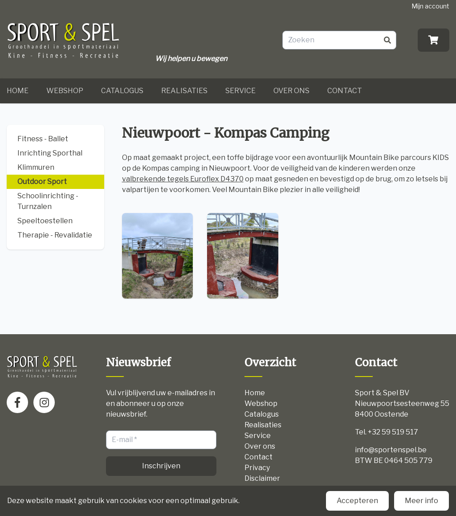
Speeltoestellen (45, 221)
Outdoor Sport (42, 181)
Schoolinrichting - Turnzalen (47, 201)
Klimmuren (35, 167)
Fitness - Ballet (42, 139)
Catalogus (122, 90)
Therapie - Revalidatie (54, 235)
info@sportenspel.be (391, 450)
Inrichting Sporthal (49, 153)
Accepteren (357, 500)
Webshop (64, 90)
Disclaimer (262, 478)
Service (240, 90)
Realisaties (184, 90)
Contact (344, 90)
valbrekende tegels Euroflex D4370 (183, 179)
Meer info (421, 500)
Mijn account (430, 6)
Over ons (291, 90)
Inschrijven (161, 466)
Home (17, 90)
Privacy (257, 467)
